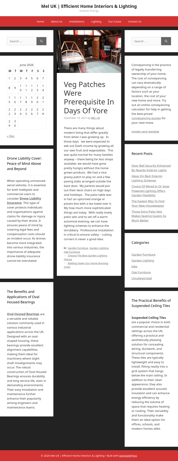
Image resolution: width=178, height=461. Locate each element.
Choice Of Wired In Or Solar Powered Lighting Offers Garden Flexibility (151, 190)
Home (40, 21)
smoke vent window (145, 131)
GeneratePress (128, 455)
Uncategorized (142, 278)
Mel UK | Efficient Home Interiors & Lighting (89, 6)
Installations (76, 21)
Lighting (96, 21)
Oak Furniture (72, 252)
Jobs (134, 266)
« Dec (10, 136)
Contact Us (134, 21)
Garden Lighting (99, 248)
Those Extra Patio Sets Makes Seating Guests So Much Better (149, 216)
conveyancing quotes (146, 118)
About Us (56, 21)
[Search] (41, 41)
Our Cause (114, 21)
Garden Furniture (78, 248)
